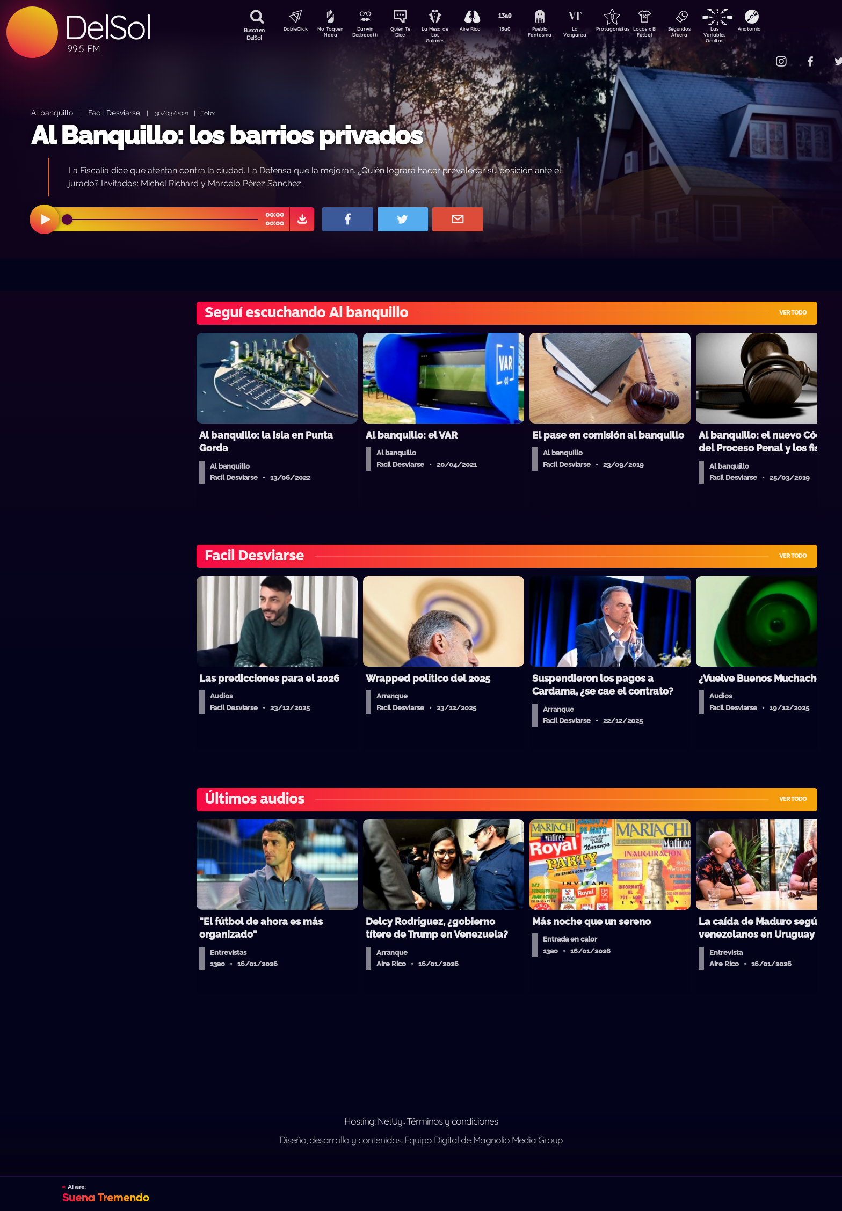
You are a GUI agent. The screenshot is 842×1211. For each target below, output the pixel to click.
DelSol (107, 27)
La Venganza (592, 33)
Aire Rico (479, 30)
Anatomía (780, 30)
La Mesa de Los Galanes (442, 34)
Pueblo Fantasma (554, 33)
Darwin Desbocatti (367, 33)
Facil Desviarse (114, 112)
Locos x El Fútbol (668, 33)
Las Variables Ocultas (743, 34)
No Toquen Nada (329, 33)
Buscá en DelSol (254, 33)
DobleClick (291, 30)
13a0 (517, 30)
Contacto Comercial (759, 55)
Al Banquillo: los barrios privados (226, 135)
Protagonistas (629, 30)
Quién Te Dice (405, 33)
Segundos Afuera (705, 33)
